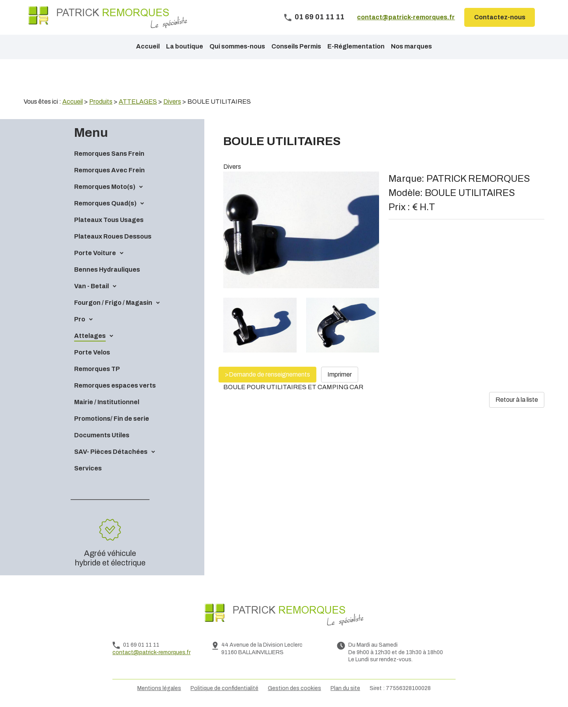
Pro (79, 319)
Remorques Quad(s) (105, 203)
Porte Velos (92, 352)
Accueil (148, 46)
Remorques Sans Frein (109, 153)
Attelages (90, 335)
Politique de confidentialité (224, 688)
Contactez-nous (499, 17)
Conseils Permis (296, 46)
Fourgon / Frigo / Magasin (113, 302)
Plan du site (345, 688)
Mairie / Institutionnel (106, 402)
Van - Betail (91, 286)
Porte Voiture (95, 253)
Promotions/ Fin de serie (111, 418)
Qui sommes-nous (237, 46)
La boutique (184, 46)
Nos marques (411, 46)
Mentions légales (159, 688)
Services (88, 468)
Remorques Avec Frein (109, 170)
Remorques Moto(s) (104, 186)
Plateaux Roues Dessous (112, 236)
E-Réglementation (356, 46)
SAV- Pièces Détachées (111, 451)
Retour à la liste (516, 399)
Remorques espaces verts (115, 385)
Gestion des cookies (294, 688)
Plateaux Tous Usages (109, 219)
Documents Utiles (101, 435)
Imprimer (339, 374)
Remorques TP (97, 369)
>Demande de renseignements (267, 374)
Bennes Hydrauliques (107, 269)
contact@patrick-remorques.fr (406, 17)
